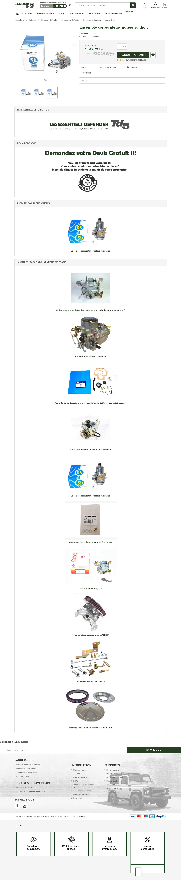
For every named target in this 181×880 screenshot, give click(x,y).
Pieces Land (19, 20)
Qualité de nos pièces (81, 794)
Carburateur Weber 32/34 (90, 589)
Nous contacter (113, 13)
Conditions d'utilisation (82, 791)
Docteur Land (77, 13)
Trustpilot (129, 12)
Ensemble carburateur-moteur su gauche (90, 251)
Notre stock (77, 798)
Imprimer (133, 67)
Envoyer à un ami (109, 67)
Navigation (24, 13)
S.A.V (61, 13)
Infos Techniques (112, 785)
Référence (84, 33)
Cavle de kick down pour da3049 (90, 681)
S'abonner (154, 750)
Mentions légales (79, 770)
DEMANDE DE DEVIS (45, 13)
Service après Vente (113, 792)
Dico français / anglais (114, 777)
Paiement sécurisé (80, 777)
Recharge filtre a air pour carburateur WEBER (90, 728)
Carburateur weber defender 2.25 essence (90, 449)
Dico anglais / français (114, 773)
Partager (86, 73)
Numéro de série (112, 770)
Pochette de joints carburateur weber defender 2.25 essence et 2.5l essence (91, 403)
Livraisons (94, 13)
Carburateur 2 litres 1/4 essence (90, 357)
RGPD (75, 781)
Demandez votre (90, 36)
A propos (77, 773)
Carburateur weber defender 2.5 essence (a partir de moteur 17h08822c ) (90, 310)
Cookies (82, 816)
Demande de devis (113, 788)
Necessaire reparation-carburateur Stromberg (90, 542)
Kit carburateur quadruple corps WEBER (90, 635)
